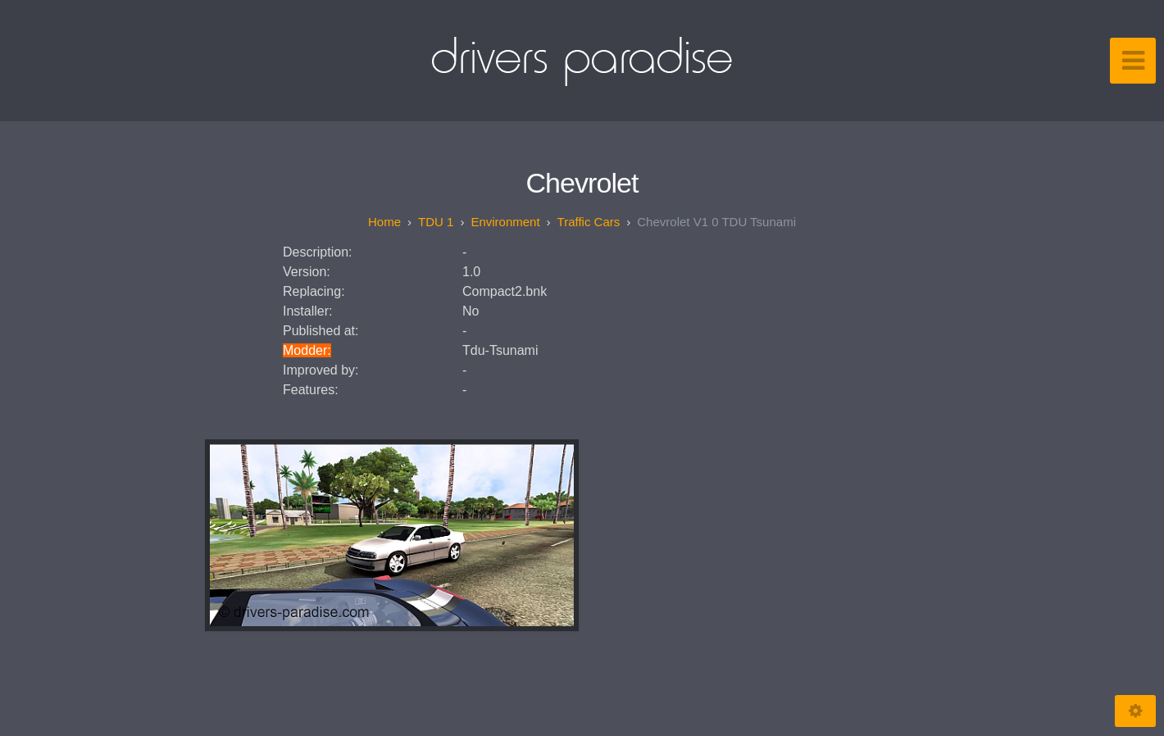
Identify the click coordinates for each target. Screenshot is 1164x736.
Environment (505, 222)
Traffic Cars (589, 222)
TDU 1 (435, 222)
